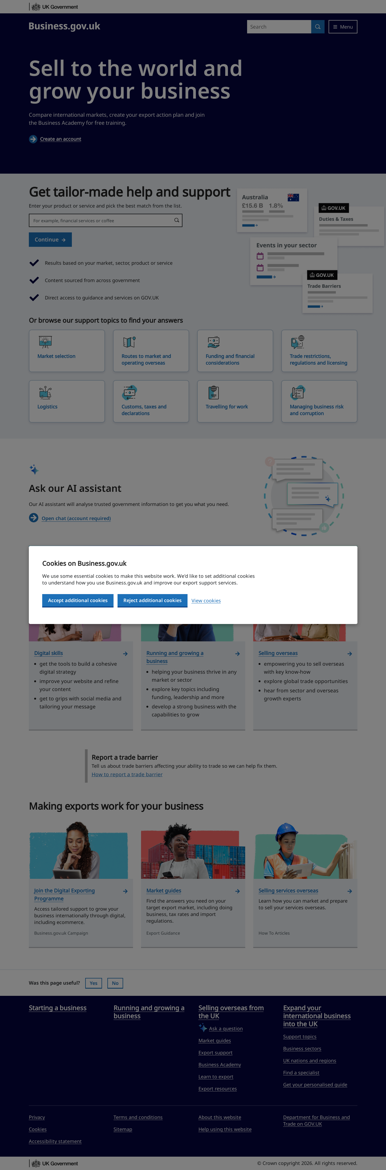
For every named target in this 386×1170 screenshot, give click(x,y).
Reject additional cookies (152, 600)
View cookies (206, 600)
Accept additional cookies (78, 600)
